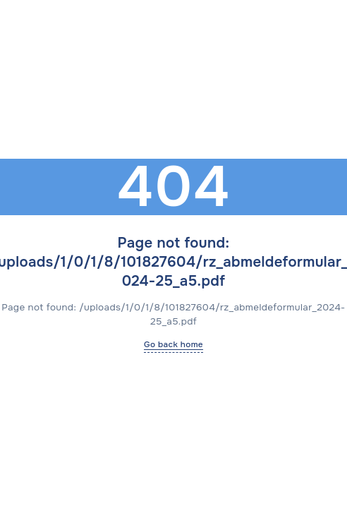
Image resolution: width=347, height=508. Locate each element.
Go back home (173, 344)
